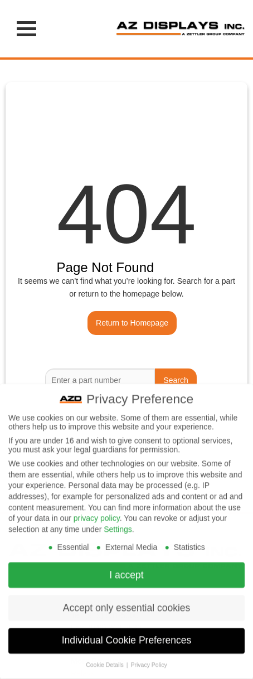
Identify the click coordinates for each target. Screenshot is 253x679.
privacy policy (97, 511)
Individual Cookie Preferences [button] (127, 633)
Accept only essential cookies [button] (127, 601)
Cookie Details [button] (105, 657)
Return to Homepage (132, 322)
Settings (118, 522)
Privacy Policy (148, 657)
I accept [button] (126, 568)
